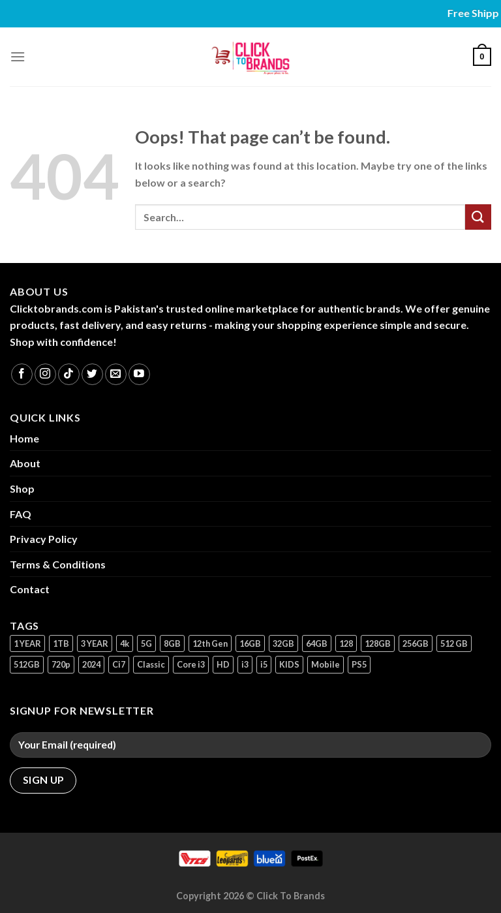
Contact (30, 589)
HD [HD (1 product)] (223, 664)
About (25, 463)
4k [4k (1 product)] (124, 643)
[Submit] (478, 217)
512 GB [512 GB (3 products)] (454, 643)
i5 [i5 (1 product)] (263, 664)
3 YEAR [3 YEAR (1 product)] (94, 643)
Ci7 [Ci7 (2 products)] (118, 664)
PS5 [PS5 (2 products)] (359, 664)
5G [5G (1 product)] (146, 643)
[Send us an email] (116, 374)
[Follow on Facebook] (22, 374)
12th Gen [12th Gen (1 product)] (210, 643)
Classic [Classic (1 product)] (151, 664)
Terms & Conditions (58, 564)
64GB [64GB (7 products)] (316, 643)
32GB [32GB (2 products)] (283, 643)
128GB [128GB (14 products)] (378, 643)
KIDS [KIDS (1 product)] (289, 664)
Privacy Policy (44, 539)
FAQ (20, 514)
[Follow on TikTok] (69, 374)
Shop (22, 488)
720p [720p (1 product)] (61, 664)
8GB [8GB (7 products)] (172, 643)
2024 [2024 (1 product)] (91, 664)
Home (24, 438)
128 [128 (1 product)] (346, 643)
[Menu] (17, 56)
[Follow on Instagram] (45, 374)
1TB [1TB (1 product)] (61, 643)
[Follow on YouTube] (139, 374)
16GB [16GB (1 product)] (250, 643)
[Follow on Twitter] (92, 374)
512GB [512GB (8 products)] (27, 664)
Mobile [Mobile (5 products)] (325, 664)
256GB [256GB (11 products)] (415, 643)
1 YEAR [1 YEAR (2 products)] (27, 643)
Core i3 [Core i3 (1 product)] (191, 664)
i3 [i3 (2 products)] (245, 664)
